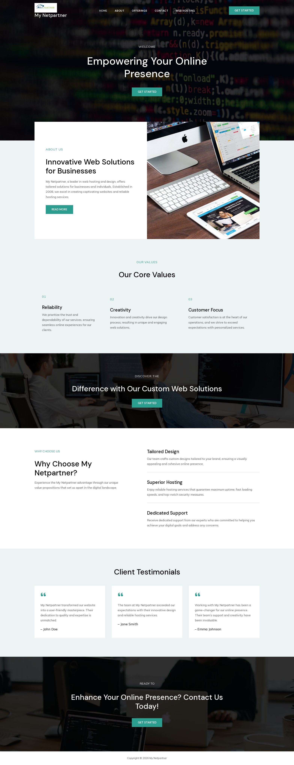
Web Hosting (186, 10)
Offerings (139, 10)
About (119, 10)
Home (102, 10)
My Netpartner (50, 15)
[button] (244, 10)
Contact (162, 10)
